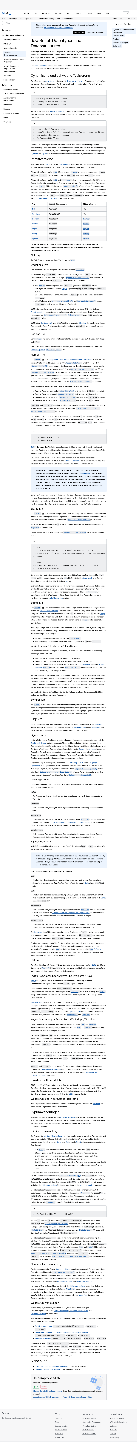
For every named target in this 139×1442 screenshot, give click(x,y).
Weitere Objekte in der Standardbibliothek (55, 1098)
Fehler (5, 117)
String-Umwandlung (87, 1185)
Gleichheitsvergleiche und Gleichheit (14, 60)
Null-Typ (36, 255)
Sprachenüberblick (41, 65)
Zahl (67, 1142)
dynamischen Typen (74, 81)
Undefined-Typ (39, 264)
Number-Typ (38, 354)
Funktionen (96, 727)
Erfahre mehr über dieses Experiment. (58, 28)
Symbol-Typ (38, 699)
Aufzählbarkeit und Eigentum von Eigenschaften (70, 822)
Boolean (35, 219)
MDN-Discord (88, 1430)
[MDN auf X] (10, 1430)
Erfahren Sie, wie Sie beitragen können (47, 1391)
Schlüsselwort (46, 323)
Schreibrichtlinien (89, 1426)
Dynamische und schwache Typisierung (123, 31)
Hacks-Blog (115, 1437)
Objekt (64, 289)
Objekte (116, 39)
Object (47, 164)
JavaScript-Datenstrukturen (10, 53)
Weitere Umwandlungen (45, 1302)
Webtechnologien (117, 1418)
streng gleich (87, 578)
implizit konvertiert (56, 598)
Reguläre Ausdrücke (11, 113)
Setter (103, 898)
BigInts (44, 154)
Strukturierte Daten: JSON (46, 1080)
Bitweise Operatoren (73, 461)
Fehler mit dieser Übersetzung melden (77, 1397)
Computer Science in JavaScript (47, 1369)
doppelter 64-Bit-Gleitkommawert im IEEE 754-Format (71, 359)
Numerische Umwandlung (46, 1264)
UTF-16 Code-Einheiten (49, 611)
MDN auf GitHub (89, 1434)
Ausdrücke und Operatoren (13, 93)
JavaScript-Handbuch (11, 39)
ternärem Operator (38, 350)
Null (33, 209)
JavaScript (6, 30)
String (34, 234)
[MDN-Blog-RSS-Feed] (18, 1430)
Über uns (58, 1418)
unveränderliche (64, 164)
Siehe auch (117, 46)
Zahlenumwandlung (49, 1185)
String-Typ (37, 602)
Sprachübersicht (10, 48)
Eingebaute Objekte (10, 89)
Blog (107, 13)
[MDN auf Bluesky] (7, 1430)
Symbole (34, 154)
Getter (87, 883)
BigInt (34, 229)
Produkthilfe (60, 1437)
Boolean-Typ (38, 334)
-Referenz (95, 949)
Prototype (38, 932)
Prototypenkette (37, 312)
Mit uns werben (61, 1430)
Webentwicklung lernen (119, 1422)
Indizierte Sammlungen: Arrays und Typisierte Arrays (61, 975)
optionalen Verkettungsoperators (46, 198)
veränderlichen (80, 727)
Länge (102, 614)
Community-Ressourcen (91, 1422)
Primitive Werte (118, 36)
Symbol (35, 238)
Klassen (6, 109)
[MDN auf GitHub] (3, 1430)
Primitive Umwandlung (44, 1131)
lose (66, 581)
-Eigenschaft (76, 763)
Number (35, 224)
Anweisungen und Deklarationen (10, 99)
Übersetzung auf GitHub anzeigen (46, 1397)
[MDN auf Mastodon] (14, 1430)
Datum (35, 960)
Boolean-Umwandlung (79, 1311)
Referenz (96, 1104)
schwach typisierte (57, 111)
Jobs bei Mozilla (61, 1426)
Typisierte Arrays (37, 1002)
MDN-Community (89, 1418)
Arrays (33, 981)
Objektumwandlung (38, 1314)
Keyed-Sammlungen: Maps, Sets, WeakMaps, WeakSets (63, 1019)
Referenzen (7, 85)
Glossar (113, 1434)
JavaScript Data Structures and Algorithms (51, 1366)
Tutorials (113, 1430)
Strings (81, 749)
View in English (79, 32)
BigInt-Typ (37, 508)
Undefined (36, 214)
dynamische (50, 81)
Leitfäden (113, 1426)
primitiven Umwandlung (53, 1136)
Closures (7, 75)
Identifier (82, 323)
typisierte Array (75, 1011)
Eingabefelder (85, 664)
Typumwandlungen (120, 42)
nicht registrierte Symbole (51, 1069)
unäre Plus (83, 1295)
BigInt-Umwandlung (84, 1281)
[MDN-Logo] (6, 1413)
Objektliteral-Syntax (38, 743)
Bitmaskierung (84, 473)
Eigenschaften (39, 735)
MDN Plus (59, 1434)
